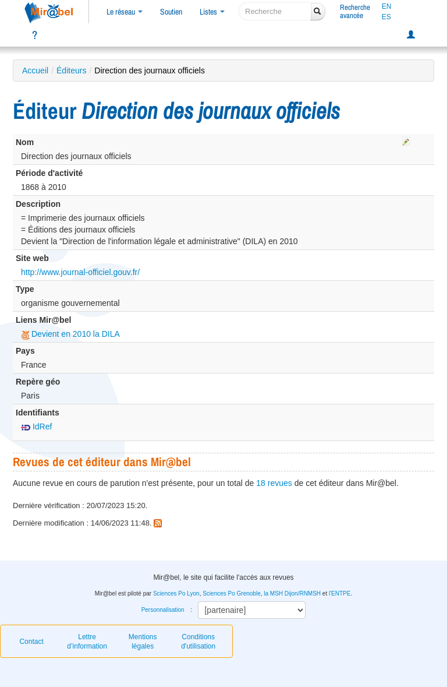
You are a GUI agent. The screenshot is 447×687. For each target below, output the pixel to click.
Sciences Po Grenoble (232, 593)
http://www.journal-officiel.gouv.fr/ (80, 272)
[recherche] (275, 11)
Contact (31, 641)
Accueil (35, 70)
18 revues (274, 483)
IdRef (36, 426)
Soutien (171, 11)
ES (386, 17)
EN (387, 6)
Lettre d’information (87, 641)
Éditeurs (71, 70)
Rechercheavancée (355, 11)
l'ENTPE (339, 593)
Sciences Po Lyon (176, 593)
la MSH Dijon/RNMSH (292, 593)
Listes (212, 11)
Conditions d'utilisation (198, 641)
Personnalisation (163, 610)
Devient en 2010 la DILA (70, 334)
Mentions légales (143, 641)
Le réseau (125, 11)
